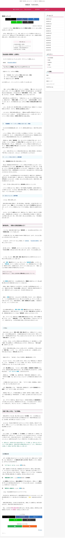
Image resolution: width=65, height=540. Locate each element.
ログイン (48, 78)
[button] (36, 19)
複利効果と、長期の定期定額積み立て (21, 44)
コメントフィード (50, 84)
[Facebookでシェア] (15, 19)
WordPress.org (49, 87)
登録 (47, 75)
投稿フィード (49, 81)
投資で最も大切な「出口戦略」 (20, 46)
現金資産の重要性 (12, 60)
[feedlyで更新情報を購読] (21, 524)
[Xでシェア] (8, 19)
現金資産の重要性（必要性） (19, 41)
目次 (20, 38)
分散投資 (27, 238)
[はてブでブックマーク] (22, 19)
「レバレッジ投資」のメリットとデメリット (22, 43)
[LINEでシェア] (29, 19)
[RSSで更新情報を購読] (23, 524)
